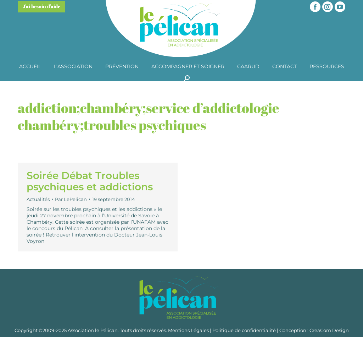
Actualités (38, 199)
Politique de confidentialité (244, 330)
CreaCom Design (329, 330)
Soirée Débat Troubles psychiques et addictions (90, 181)
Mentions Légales (188, 330)
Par (71, 199)
